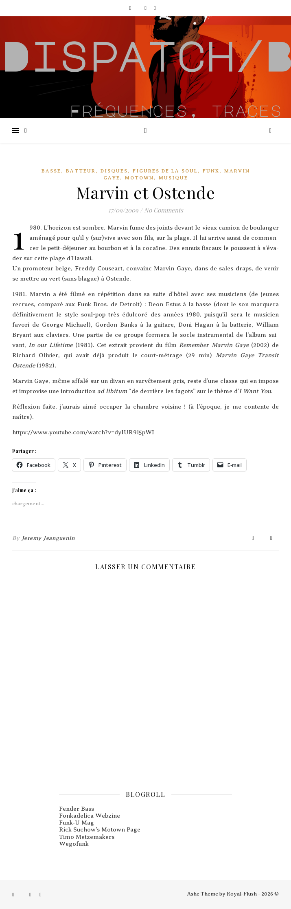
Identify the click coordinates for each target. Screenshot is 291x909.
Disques (114, 171)
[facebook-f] (130, 8)
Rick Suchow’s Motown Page (99, 829)
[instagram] (146, 8)
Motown (139, 178)
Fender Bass (76, 808)
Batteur (81, 171)
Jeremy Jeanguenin (48, 538)
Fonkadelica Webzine (89, 815)
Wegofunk (74, 843)
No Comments (163, 210)
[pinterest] (155, 8)
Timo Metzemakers (86, 837)
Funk (211, 171)
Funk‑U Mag (76, 822)
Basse (51, 171)
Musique (173, 178)
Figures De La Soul (165, 171)
